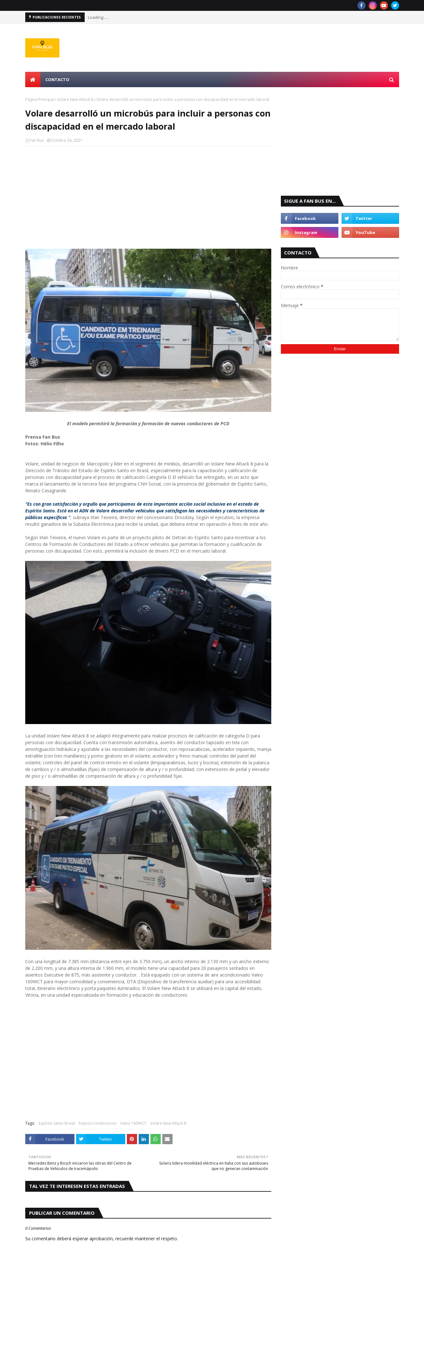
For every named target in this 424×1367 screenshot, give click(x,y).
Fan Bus (37, 140)
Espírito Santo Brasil (57, 1123)
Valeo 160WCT (133, 1123)
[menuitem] (33, 79)
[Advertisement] (148, 197)
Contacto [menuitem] (57, 79)
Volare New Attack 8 (75, 99)
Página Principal (39, 99)
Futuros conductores (97, 1123)
